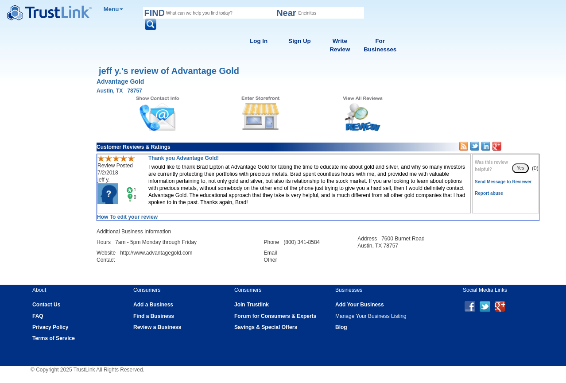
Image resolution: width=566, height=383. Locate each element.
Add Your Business (359, 305)
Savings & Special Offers (265, 327)
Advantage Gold (120, 81)
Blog (341, 327)
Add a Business (153, 305)
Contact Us (46, 305)
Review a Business (157, 327)
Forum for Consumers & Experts (275, 316)
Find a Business (153, 316)
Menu (114, 9)
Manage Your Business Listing (371, 316)
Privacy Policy (50, 327)
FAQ (37, 316)
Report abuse (489, 193)
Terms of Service (53, 338)
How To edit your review (127, 217)
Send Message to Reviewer (503, 181)
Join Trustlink (251, 305)
